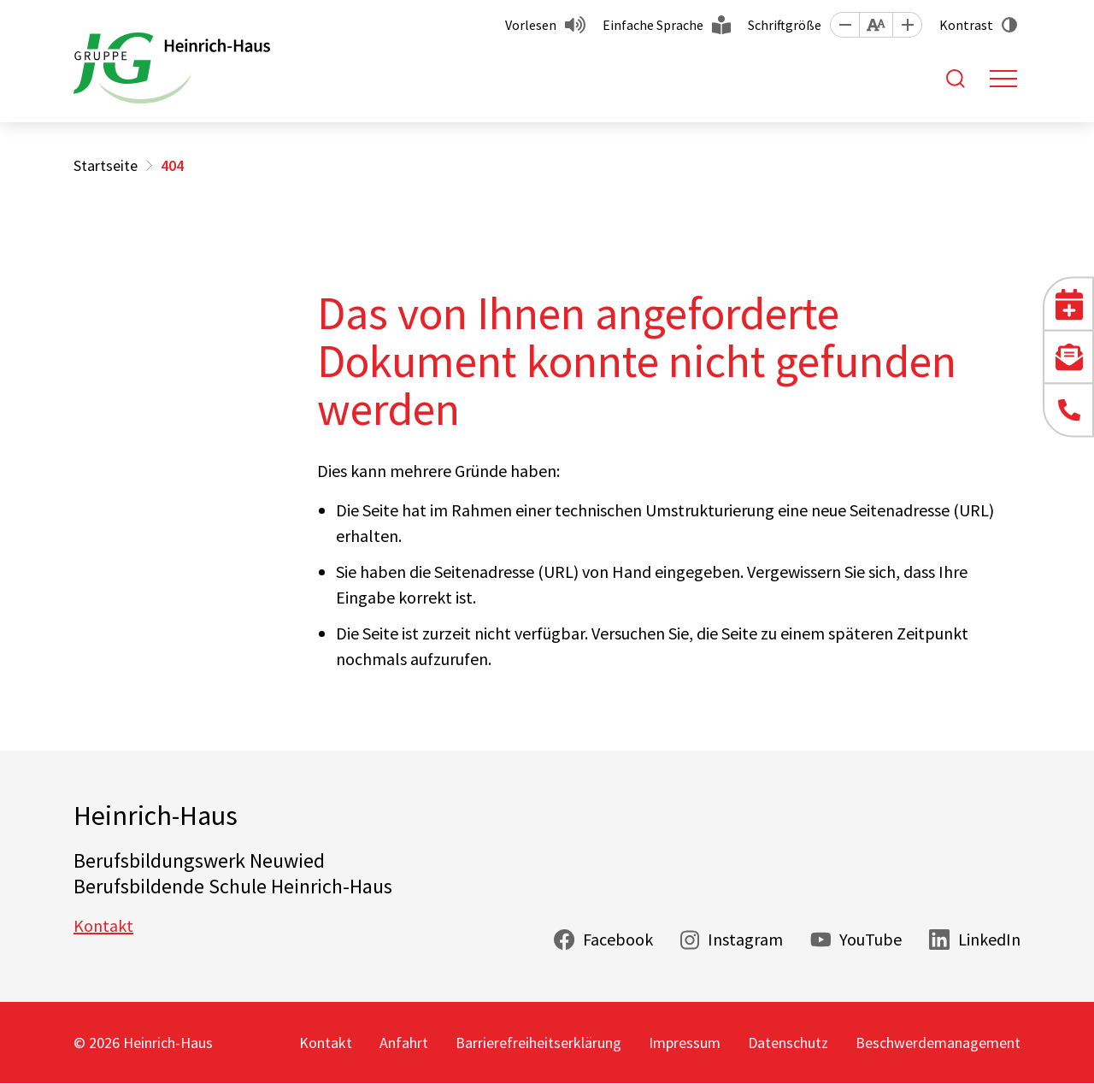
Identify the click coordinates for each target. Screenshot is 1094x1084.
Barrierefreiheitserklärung (538, 1042)
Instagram (745, 939)
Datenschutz (788, 1042)
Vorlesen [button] (530, 24)
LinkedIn (989, 939)
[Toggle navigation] (1003, 79)
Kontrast (966, 24)
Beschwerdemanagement (938, 1042)
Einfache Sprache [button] (653, 24)
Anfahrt (403, 1042)
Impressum (685, 1042)
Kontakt (103, 925)
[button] (844, 25)
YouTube (870, 939)
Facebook (618, 939)
